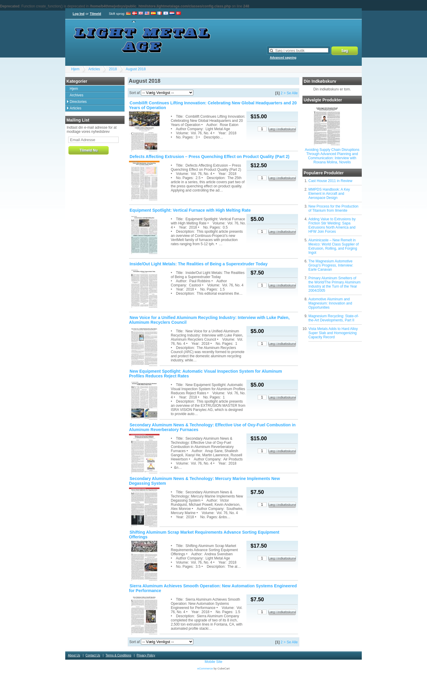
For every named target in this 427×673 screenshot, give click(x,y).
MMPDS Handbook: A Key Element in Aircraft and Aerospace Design (329, 193)
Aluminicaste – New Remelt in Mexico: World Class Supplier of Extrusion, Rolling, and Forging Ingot (333, 246)
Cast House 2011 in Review (330, 181)
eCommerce (205, 668)
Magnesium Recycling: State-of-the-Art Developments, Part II (333, 318)
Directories (78, 102)
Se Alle (292, 93)
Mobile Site (213, 662)
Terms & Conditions (118, 655)
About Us (74, 655)
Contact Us (92, 655)
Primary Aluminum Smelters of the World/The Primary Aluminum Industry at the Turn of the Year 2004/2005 (334, 284)
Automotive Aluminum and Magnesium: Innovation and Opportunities (330, 303)
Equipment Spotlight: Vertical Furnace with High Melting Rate (190, 210)
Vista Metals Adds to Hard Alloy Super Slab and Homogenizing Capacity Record (333, 333)
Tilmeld (95, 13)
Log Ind (79, 13)
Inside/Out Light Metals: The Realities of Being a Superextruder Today (198, 263)
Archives (76, 95)
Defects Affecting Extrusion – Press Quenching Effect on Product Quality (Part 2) (209, 156)
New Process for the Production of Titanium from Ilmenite (333, 208)
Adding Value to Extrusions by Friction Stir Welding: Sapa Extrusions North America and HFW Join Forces (332, 225)
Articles (94, 69)
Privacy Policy (146, 655)
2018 (113, 69)
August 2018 (136, 69)
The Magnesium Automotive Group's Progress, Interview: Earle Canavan (330, 265)
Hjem (75, 69)
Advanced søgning (283, 57)
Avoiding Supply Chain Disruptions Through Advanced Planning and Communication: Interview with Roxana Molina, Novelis (332, 156)
